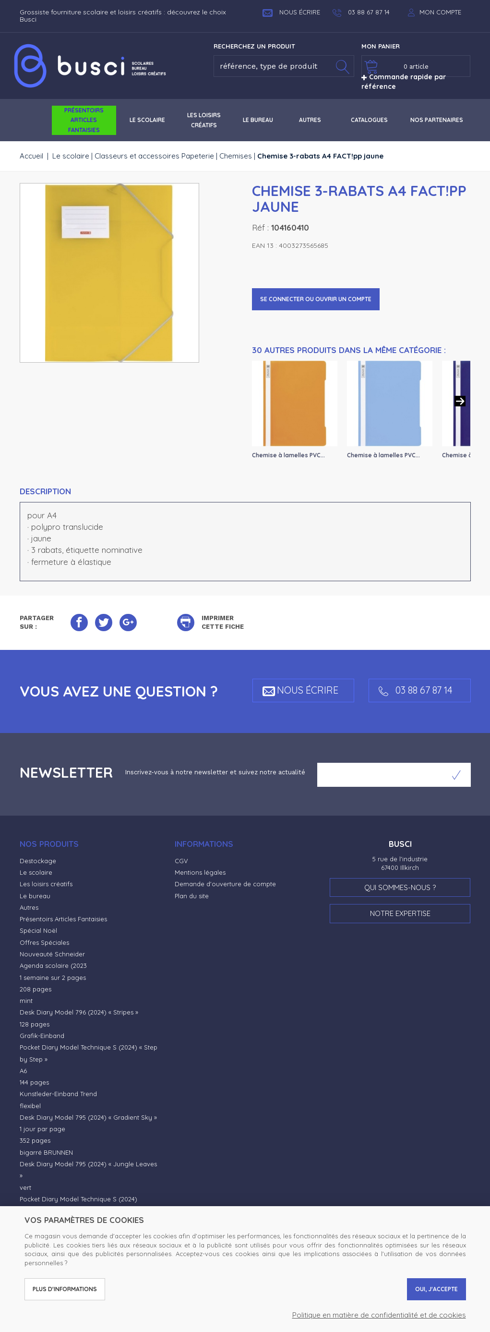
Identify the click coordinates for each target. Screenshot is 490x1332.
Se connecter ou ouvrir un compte (315, 299)
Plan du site (192, 896)
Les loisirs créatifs (46, 884)
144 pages (34, 1082)
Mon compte (440, 12)
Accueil (31, 155)
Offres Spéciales (44, 942)
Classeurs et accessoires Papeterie (154, 155)
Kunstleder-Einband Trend (58, 1094)
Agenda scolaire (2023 (53, 965)
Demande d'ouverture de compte (225, 884)
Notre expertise (400, 913)
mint (26, 1000)
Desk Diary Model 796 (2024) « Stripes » (79, 1012)
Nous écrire (291, 12)
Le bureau (35, 896)
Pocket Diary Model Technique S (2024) (78, 1199)
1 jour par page (42, 1129)
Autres (29, 907)
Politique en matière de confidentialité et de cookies (379, 1315)
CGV (181, 861)
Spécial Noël (38, 930)
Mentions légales (200, 872)
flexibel (30, 1106)
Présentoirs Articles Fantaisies (63, 919)
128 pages (34, 1024)
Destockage (38, 861)
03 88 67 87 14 (416, 690)
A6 (23, 1071)
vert (25, 1187)
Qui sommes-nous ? (400, 887)
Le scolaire (70, 155)
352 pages (35, 1140)
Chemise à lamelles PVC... (288, 455)
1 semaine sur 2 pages (53, 977)
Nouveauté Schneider (52, 954)
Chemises (235, 155)
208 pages (35, 989)
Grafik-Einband (42, 1035)
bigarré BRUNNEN (46, 1152)
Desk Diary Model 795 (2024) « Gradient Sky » (88, 1117)
